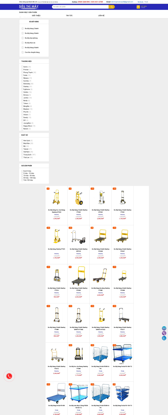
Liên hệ (74, 344)
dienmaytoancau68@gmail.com (122, 2)
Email (164, 328)
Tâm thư (75, 352)
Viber (164, 333)
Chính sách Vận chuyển (97, 355)
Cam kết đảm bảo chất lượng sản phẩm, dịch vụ (139, 346)
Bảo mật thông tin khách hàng (98, 350)
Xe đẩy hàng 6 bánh (32, 48)
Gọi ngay (9, 376)
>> (114, 261)
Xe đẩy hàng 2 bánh (32, 29)
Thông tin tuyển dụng (79, 355)
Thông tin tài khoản (138, 354)
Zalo (164, 338)
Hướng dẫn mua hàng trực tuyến (119, 350)
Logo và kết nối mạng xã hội (119, 360)
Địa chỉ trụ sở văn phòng (78, 348)
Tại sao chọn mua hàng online (118, 355)
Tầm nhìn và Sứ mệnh (139, 351)
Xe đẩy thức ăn (30, 43)
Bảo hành (95, 346)
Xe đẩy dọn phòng (31, 38)
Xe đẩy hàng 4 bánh (32, 33)
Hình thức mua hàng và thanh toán (119, 346)
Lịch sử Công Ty (77, 341)
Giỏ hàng (143, 7)
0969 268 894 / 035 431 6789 (90, 2)
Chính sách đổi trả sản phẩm (99, 342)
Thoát (146, 2)
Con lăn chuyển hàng (32, 52)
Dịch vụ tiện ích (137, 341)
